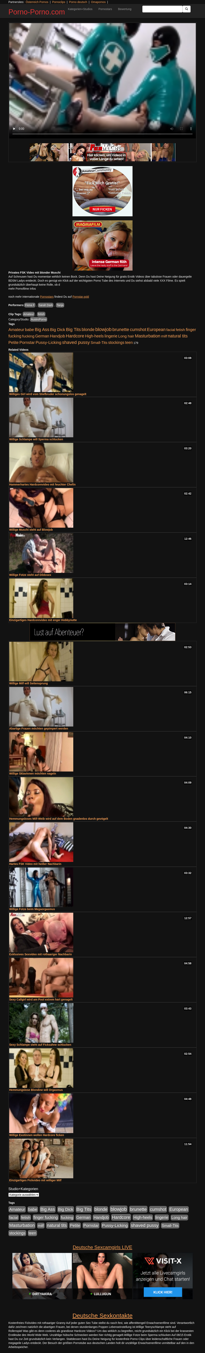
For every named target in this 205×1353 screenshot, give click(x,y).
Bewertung (124, 9)
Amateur (28, 314)
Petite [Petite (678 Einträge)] (13, 342)
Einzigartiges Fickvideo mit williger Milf (35, 1180)
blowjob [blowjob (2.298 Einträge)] (103, 329)
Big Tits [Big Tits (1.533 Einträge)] (73, 329)
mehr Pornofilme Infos (22, 288)
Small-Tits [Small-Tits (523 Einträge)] (98, 342)
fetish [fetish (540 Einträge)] (180, 330)
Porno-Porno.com (36, 12)
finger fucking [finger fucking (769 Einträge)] (45, 1217)
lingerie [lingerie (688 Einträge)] (111, 336)
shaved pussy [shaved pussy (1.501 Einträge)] (76, 342)
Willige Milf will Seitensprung (28, 683)
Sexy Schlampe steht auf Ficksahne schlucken (40, 1044)
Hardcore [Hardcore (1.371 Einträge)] (75, 335)
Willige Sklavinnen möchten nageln (32, 773)
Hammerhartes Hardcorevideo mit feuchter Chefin (42, 484)
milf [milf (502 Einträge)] (164, 336)
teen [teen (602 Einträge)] (129, 342)
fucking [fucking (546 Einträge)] (28, 336)
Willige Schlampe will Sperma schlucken (36, 439)
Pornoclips (58, 2)
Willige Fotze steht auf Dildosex (30, 574)
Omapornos (98, 2)
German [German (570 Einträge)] (42, 336)
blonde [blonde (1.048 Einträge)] (88, 329)
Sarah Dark (46, 305)
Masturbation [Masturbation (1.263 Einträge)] (147, 335)
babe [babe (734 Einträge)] (29, 329)
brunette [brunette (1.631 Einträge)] (120, 329)
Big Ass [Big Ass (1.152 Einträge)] (42, 329)
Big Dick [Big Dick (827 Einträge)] (57, 329)
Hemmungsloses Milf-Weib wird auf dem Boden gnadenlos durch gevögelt (58, 818)
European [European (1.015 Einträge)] (156, 329)
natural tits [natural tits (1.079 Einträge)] (178, 336)
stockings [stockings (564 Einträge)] (116, 342)
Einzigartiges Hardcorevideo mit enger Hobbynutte (43, 620)
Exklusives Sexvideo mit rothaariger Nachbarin (40, 954)
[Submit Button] (187, 9)
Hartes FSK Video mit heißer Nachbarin (35, 864)
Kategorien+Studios (80, 9)
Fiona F (29, 305)
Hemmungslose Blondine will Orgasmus (36, 1089)
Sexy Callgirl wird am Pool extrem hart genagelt (41, 999)
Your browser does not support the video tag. (102, 80)
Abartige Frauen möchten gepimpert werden (38, 728)
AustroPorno (38, 319)
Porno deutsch (78, 2)
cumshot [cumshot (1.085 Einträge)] (138, 329)
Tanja (60, 305)
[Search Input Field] (162, 9)
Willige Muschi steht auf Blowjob (31, 529)
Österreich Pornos (37, 2)
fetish (41, 314)
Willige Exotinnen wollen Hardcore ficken (36, 1135)
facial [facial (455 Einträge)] (170, 330)
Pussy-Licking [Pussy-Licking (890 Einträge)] (48, 342)
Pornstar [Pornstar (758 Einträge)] (27, 342)
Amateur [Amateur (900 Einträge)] (16, 329)
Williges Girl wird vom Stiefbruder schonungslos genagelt (47, 394)
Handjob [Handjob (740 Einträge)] (57, 336)
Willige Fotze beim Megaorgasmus (32, 909)
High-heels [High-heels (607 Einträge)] (94, 336)
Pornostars (105, 9)
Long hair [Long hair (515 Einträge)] (126, 336)
